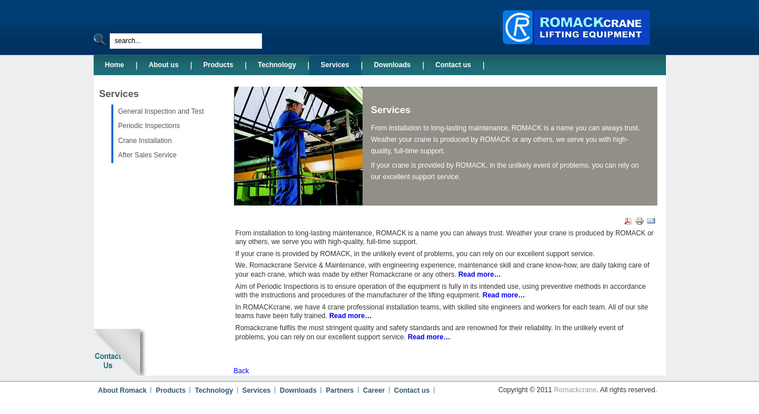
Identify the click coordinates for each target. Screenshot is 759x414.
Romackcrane (575, 390)
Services (335, 65)
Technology (277, 65)
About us (164, 65)
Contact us (453, 65)
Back (241, 371)
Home (114, 65)
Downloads (392, 65)
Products (218, 65)
